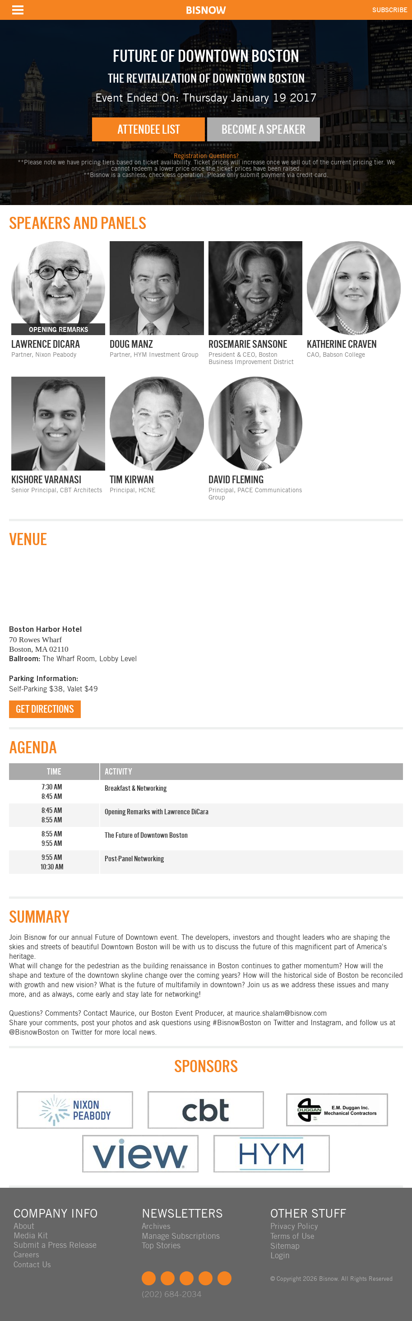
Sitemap (285, 1245)
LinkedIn (187, 1278)
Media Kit (31, 1236)
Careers (27, 1255)
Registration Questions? (206, 156)
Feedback (224, 1278)
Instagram (206, 1278)
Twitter (168, 1278)
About (24, 1226)
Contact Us (33, 1264)
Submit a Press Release (55, 1245)
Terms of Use (293, 1236)
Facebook (149, 1278)
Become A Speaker (263, 129)
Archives (156, 1226)
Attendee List (148, 129)
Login (280, 1255)
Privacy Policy (294, 1226)
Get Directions (45, 709)
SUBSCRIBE (389, 10)
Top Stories (161, 1245)
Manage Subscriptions (181, 1236)
